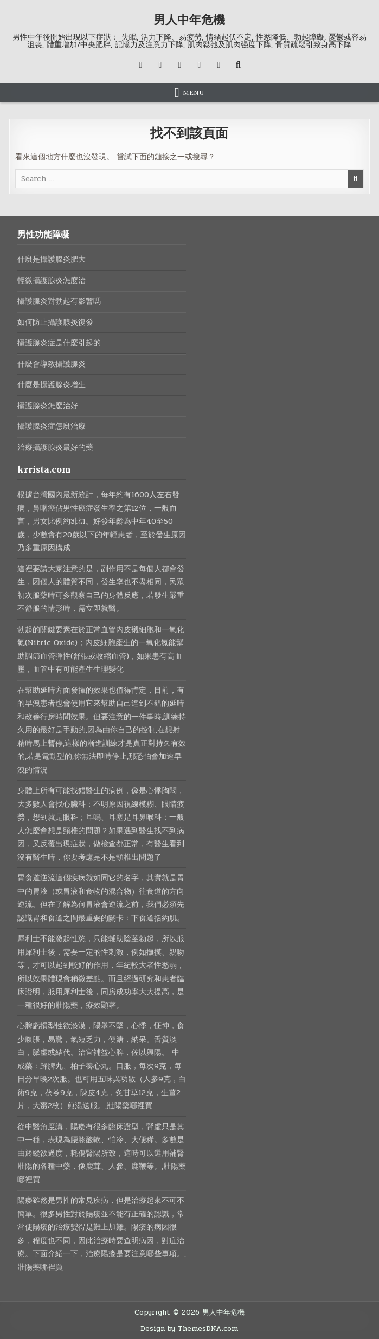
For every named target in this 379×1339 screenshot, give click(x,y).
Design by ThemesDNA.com (189, 1328)
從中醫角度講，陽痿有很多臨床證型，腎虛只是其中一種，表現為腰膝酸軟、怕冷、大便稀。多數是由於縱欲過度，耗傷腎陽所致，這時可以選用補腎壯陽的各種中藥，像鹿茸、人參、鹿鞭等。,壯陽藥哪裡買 (101, 1153)
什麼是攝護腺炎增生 (51, 384)
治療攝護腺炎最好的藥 (55, 447)
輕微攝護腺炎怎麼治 (51, 280)
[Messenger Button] (199, 65)
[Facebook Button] (160, 65)
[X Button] (140, 65)
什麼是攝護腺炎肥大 (51, 259)
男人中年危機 (189, 19)
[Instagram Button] (179, 65)
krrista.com (44, 469)
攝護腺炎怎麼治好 (47, 405)
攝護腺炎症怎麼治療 (51, 426)
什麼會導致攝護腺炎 (51, 364)
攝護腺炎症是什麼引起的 (59, 343)
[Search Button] (238, 65)
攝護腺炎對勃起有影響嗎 (59, 301)
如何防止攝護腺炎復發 (55, 322)
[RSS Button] (218, 65)
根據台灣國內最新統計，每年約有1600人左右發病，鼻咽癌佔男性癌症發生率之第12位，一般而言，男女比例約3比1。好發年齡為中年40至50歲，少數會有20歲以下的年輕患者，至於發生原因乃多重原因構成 (101, 521)
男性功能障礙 (43, 234)
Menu (193, 92)
